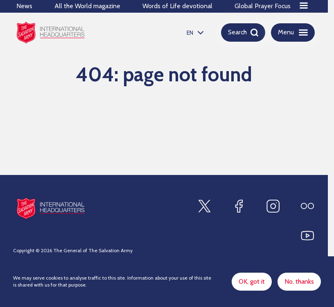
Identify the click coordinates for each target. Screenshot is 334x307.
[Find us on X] (204, 206)
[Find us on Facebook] (238, 206)
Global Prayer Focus (263, 6)
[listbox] (194, 32)
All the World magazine (87, 6)
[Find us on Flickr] (307, 206)
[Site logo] (50, 208)
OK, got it (252, 281)
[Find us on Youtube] (307, 235)
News (24, 6)
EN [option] (190, 32)
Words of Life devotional (177, 6)
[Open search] (243, 32)
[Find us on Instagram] (273, 206)
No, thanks (299, 281)
